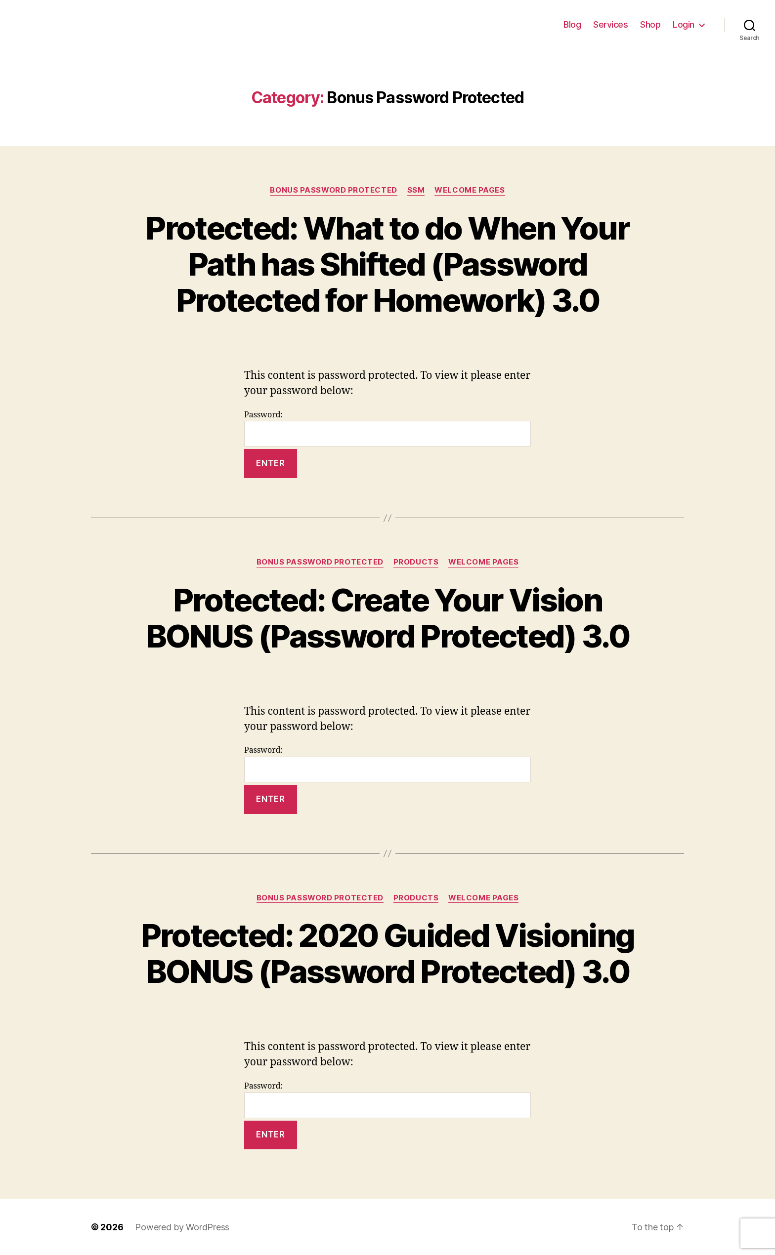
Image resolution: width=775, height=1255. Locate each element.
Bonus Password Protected (333, 190)
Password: (387, 428)
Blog (572, 24)
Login (683, 24)
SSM (416, 190)
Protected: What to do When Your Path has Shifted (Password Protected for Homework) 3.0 (387, 264)
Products (415, 562)
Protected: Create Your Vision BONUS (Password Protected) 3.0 (387, 618)
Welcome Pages (469, 190)
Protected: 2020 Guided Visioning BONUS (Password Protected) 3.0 (388, 953)
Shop (650, 24)
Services (610, 24)
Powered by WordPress (182, 1227)
